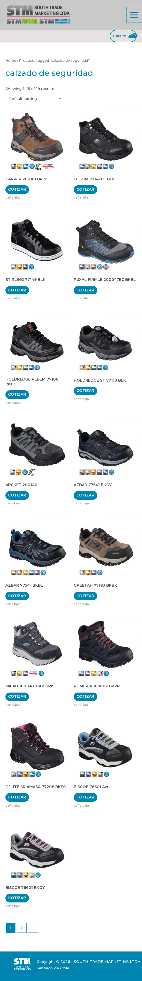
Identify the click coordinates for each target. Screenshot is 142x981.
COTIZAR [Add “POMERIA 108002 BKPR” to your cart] (85, 696)
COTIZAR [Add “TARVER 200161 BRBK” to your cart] (17, 189)
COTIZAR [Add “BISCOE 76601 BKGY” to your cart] (17, 898)
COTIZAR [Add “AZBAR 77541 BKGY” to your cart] (85, 495)
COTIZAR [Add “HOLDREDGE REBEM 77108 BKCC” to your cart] (17, 394)
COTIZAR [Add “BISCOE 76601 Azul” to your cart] (85, 797)
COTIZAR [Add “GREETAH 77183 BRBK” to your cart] (85, 596)
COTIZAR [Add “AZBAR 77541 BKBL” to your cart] (17, 596)
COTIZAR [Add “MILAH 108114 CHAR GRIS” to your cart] (17, 696)
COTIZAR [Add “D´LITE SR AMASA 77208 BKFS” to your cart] (17, 797)
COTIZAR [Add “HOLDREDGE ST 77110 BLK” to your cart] (85, 390)
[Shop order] (33, 99)
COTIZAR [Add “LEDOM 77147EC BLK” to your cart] (85, 189)
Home (10, 61)
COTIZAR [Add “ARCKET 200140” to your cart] (17, 495)
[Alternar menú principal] (134, 14)
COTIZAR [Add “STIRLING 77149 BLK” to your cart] (17, 290)
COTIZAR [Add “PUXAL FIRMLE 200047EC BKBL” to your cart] (85, 290)
